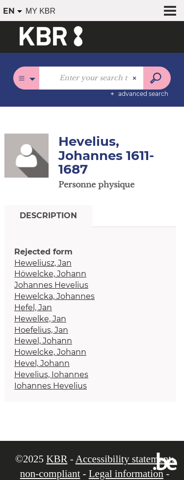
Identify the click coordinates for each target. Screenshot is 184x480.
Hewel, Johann (43, 340)
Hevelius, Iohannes (51, 374)
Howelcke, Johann (50, 352)
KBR (56, 459)
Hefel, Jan (33, 307)
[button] (26, 155)
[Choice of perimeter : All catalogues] (26, 78)
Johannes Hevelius (51, 285)
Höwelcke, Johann (50, 273)
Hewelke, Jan (40, 318)
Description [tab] (48, 215)
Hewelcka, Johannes (54, 296)
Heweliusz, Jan (43, 263)
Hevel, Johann (42, 363)
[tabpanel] (90, 319)
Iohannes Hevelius (50, 385)
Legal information (126, 474)
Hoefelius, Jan (41, 330)
